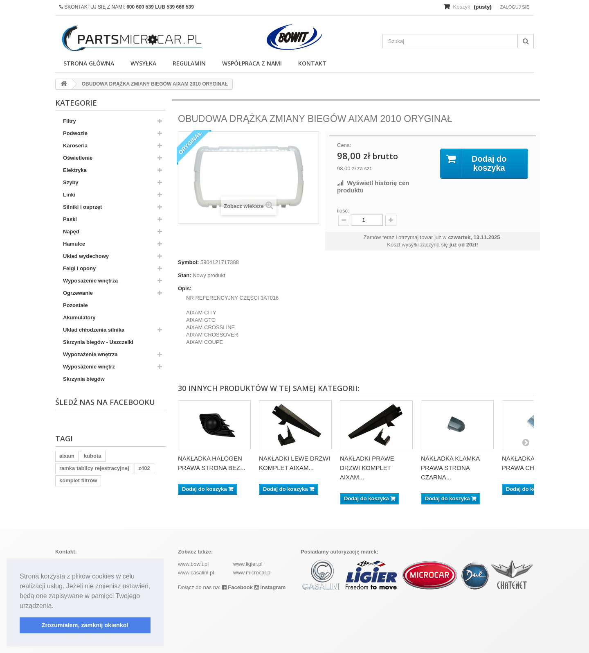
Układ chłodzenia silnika (93, 330)
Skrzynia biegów (84, 379)
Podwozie (75, 133)
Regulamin (189, 63)
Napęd (71, 231)
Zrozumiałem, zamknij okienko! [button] (85, 625)
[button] (56, 606)
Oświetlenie (77, 158)
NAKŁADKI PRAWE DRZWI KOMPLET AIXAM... (367, 468)
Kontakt (312, 63)
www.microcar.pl (252, 572)
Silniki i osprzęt (82, 207)
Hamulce (74, 244)
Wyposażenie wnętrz (89, 367)
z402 (144, 468)
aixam (66, 456)
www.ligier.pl (248, 564)
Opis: (184, 288)
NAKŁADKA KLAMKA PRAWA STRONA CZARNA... (450, 468)
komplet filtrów (78, 480)
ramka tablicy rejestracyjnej (94, 468)
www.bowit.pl (193, 564)
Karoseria (75, 145)
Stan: (184, 275)
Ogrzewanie (78, 293)
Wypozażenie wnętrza (90, 354)
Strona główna (88, 63)
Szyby (71, 182)
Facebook (237, 587)
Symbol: (188, 262)
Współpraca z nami (252, 63)
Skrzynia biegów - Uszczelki (98, 342)
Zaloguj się (514, 7)
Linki (69, 195)
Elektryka (75, 170)
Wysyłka (143, 63)
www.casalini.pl (196, 572)
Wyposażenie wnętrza (90, 281)
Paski (70, 219)
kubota (92, 456)
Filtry (69, 121)
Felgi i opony (79, 268)
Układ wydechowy (86, 256)
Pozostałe (75, 305)
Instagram (270, 587)
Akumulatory (79, 317)
